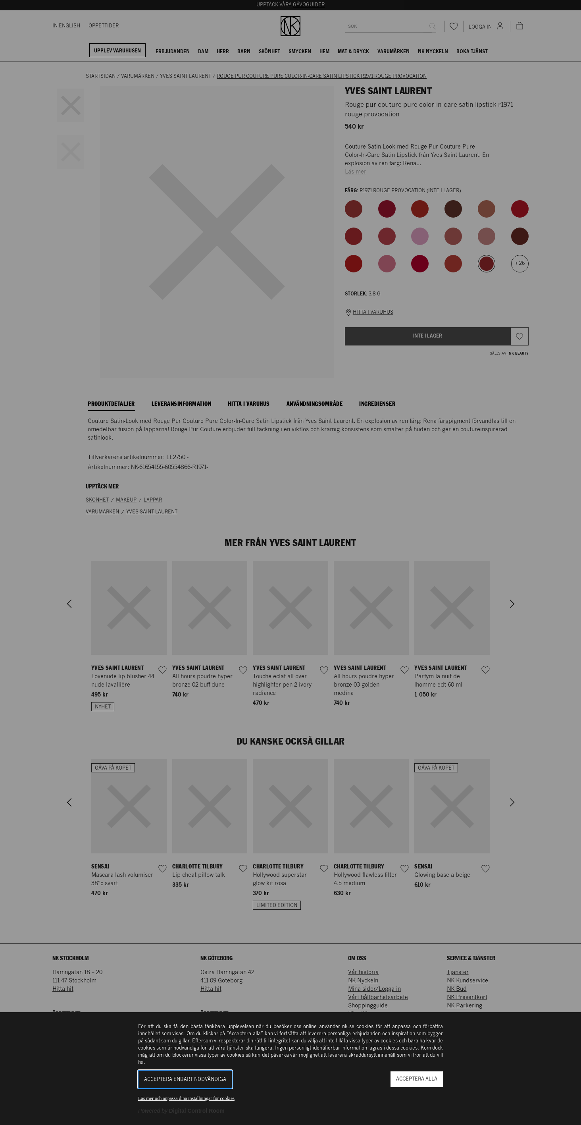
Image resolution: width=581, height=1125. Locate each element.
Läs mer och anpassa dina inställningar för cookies (186, 1098)
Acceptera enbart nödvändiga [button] (185, 1079)
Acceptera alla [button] (416, 1079)
